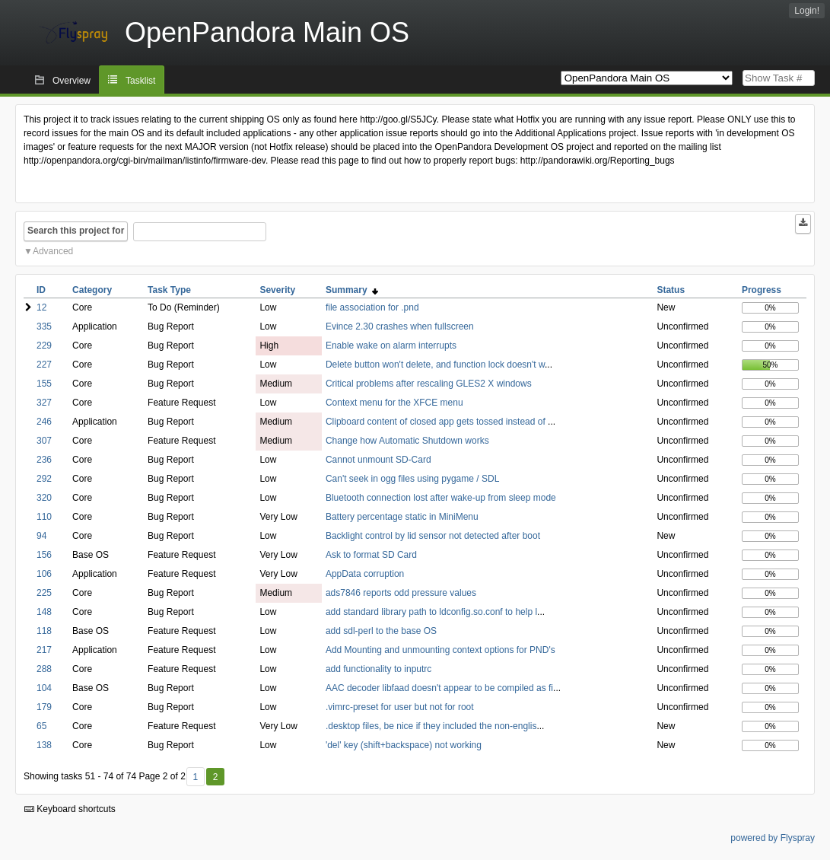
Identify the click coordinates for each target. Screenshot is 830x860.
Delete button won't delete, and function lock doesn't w (435, 364)
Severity (277, 290)
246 (44, 421)
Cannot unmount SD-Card (378, 459)
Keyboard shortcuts (70, 809)
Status (671, 290)
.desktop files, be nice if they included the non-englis (431, 726)
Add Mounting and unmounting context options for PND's (440, 650)
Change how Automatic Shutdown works (407, 440)
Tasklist (140, 80)
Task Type (169, 290)
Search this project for (75, 230)
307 (44, 440)
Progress (761, 290)
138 (44, 745)
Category (92, 290)
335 (44, 326)
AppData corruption (365, 574)
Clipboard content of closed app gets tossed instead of (437, 421)
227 (44, 364)
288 (44, 669)
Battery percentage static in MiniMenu (402, 516)
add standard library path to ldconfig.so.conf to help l (431, 612)
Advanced (53, 251)
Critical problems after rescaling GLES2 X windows (429, 383)
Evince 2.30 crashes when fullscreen (400, 326)
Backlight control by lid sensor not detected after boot (433, 535)
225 (44, 593)
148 (44, 612)
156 (44, 554)
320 (44, 497)
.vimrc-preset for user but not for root (400, 707)
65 (41, 726)
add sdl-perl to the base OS (381, 631)
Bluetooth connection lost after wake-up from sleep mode (441, 497)
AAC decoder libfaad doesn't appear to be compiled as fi (439, 688)
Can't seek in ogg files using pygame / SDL (412, 478)
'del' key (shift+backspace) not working (404, 745)
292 (44, 478)
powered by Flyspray (772, 838)
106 (44, 574)
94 (41, 535)
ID (41, 290)
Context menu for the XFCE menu (394, 402)
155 (44, 383)
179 (44, 707)
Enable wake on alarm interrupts (391, 345)
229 (44, 345)
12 (41, 307)
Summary (352, 290)
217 (44, 650)
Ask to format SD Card (371, 554)
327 (44, 402)
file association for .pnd (372, 307)
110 (44, 516)
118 (44, 631)
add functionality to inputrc (378, 669)
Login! (806, 10)
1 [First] (195, 777)
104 (44, 688)
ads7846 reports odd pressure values (401, 593)
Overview (71, 80)
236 (44, 459)
